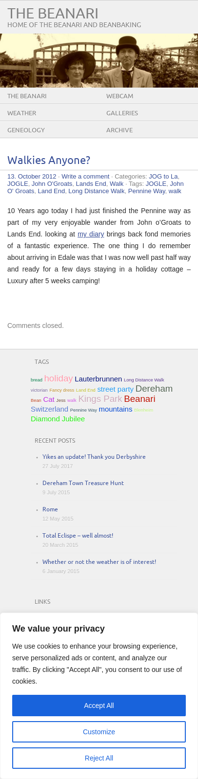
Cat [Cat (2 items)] (48, 399)
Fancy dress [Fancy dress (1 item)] (61, 390)
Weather (21, 113)
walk (175, 191)
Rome (50, 510)
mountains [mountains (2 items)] (116, 409)
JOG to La (163, 176)
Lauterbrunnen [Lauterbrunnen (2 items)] (98, 379)
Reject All (99, 758)
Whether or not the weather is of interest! (99, 562)
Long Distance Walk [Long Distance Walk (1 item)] (144, 380)
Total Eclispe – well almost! (77, 536)
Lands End (91, 183)
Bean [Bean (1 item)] (36, 400)
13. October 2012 (31, 176)
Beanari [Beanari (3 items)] (139, 399)
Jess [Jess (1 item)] (60, 400)
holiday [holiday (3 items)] (58, 378)
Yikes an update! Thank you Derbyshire (94, 457)
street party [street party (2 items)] (115, 389)
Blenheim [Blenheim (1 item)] (143, 410)
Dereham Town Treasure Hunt (83, 483)
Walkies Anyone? (48, 160)
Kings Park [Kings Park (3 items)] (100, 399)
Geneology (26, 130)
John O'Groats (52, 183)
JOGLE (17, 183)
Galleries (122, 113)
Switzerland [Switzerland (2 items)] (49, 409)
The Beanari (53, 13)
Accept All (99, 705)
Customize (99, 732)
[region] (99, 696)
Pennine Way (146, 191)
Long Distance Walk (96, 191)
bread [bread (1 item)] (36, 380)
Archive (119, 130)
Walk (116, 183)
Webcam (119, 96)
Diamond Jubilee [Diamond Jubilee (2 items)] (58, 419)
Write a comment (85, 176)
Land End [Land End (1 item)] (86, 390)
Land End (51, 191)
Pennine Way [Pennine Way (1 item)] (83, 410)
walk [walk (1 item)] (72, 400)
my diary (91, 234)
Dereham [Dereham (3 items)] (154, 388)
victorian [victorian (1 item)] (39, 390)
